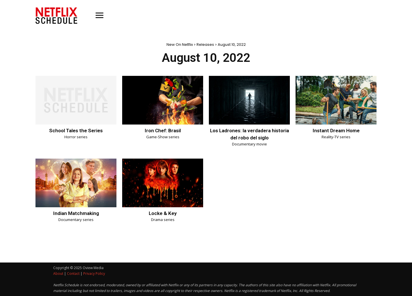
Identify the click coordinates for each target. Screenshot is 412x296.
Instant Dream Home (336, 130)
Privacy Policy (94, 273)
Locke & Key (162, 213)
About (58, 273)
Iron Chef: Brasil (163, 130)
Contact (73, 273)
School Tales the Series (76, 130)
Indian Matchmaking (76, 213)
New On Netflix (180, 44)
